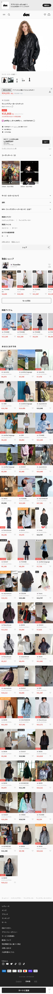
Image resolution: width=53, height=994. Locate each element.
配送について (16, 242)
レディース (5, 906)
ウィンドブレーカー (25, 220)
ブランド (5, 914)
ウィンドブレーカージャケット (44, 898)
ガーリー (14, 228)
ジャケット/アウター (8, 220)
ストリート (5, 228)
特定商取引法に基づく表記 (11, 944)
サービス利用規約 (8, 936)
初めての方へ (6, 928)
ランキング (6, 918)
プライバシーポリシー (9, 932)
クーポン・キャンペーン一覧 (9, 148)
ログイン (16, 127)
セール (4, 922)
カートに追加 (23, 990)
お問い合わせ (6, 242)
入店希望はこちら (8, 952)
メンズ (4, 910)
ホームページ (5, 898)
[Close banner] (2, 2)
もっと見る (26, 301)
